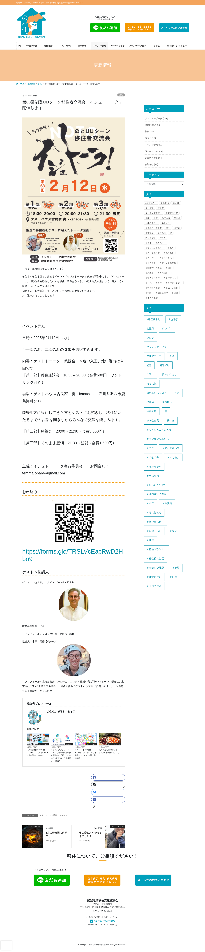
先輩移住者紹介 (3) (154, 158)
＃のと (171, 248)
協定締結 (166, 218)
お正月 (176, 203)
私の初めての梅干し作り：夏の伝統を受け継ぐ (109, 751)
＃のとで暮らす (152, 253)
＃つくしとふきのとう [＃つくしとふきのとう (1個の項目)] (159, 429)
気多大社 (166, 223)
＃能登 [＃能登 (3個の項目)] (176, 567)
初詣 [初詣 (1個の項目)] (172, 356)
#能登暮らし (151, 203)
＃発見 (148, 283)
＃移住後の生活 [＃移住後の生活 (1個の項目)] (155, 558)
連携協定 (149, 233)
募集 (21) (149, 131)
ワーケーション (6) (154, 151)
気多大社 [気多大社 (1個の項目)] (152, 383)
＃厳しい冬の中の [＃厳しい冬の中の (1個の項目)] (156, 485)
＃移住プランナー (174, 283)
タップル (149, 208)
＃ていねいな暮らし (154, 248)
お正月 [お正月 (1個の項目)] (150, 328)
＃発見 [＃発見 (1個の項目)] (173, 531)
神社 (168, 228)
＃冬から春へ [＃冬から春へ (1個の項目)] (154, 466)
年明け (177, 218)
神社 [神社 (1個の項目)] (177, 393)
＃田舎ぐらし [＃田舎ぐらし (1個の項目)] (154, 531)
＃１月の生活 (151, 298)
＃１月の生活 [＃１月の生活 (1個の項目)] (154, 586)
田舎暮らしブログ (153, 228)
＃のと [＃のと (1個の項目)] (150, 448)
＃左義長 (149, 273)
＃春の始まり (164, 273)
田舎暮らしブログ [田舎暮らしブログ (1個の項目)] (156, 393)
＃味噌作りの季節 (153, 268)
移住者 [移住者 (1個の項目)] (150, 402)
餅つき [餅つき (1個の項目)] (171, 420)
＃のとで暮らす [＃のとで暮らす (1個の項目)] (171, 448)
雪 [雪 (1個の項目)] (166, 411)
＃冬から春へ (166, 258)
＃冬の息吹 (150, 263)
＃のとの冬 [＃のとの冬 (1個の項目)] (153, 457)
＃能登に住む (162, 293)
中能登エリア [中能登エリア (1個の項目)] (154, 356)
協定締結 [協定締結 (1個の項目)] (165, 365)
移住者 (177, 228)
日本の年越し (151, 223)
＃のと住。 (150, 258)
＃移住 (159, 283)
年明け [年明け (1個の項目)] (150, 374)
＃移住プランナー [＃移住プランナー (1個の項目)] (156, 549)
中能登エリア (172, 213)
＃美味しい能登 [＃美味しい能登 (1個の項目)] (155, 567)
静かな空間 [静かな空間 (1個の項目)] (153, 420)
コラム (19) (150, 138)
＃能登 (148, 293)
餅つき (163, 238)
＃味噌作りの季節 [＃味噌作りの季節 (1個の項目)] (156, 494)
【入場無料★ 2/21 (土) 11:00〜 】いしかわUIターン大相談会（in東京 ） (37, 752)
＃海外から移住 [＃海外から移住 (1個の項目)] (155, 521)
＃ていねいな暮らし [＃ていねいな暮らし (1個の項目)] (158, 439)
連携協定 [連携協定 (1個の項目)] (167, 402)
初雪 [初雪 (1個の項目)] (149, 365)
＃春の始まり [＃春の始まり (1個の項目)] (154, 512)
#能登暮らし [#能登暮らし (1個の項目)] (153, 319)
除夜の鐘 (162, 233)
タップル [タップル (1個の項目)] (167, 328)
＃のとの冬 (169, 253)
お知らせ (69, 744)
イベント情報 (43, 744)
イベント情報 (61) (153, 145)
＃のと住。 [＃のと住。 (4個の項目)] (173, 457)
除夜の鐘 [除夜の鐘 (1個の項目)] (152, 411)
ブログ (161, 208)
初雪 (156, 218)
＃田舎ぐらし (170, 278)
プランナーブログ (114, 744)
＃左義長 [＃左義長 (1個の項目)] (167, 503)
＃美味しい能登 (171, 288)
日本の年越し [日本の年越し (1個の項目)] (169, 374)
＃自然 (175, 293)
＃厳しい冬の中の (168, 263)
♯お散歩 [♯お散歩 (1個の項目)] (173, 319)
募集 (121, 95)
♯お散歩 (165, 203)
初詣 (147, 218)
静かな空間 (150, 238)
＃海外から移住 (152, 278)
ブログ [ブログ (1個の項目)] (150, 337)
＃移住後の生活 (152, 288)
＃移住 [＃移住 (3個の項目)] (150, 540)
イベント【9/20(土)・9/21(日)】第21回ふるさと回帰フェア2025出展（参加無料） (86, 754)
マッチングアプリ (153, 213)
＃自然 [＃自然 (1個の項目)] (173, 577)
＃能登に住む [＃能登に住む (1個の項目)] (154, 577)
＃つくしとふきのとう (155, 243)
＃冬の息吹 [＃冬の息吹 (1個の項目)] (153, 475)
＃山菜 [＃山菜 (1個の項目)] (150, 503)
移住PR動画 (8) (152, 125)
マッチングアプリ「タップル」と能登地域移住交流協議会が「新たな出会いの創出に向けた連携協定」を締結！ (61, 755)
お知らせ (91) (151, 164)
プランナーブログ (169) (156, 118)
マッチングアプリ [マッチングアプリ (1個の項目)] (156, 347)
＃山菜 (169, 268)
